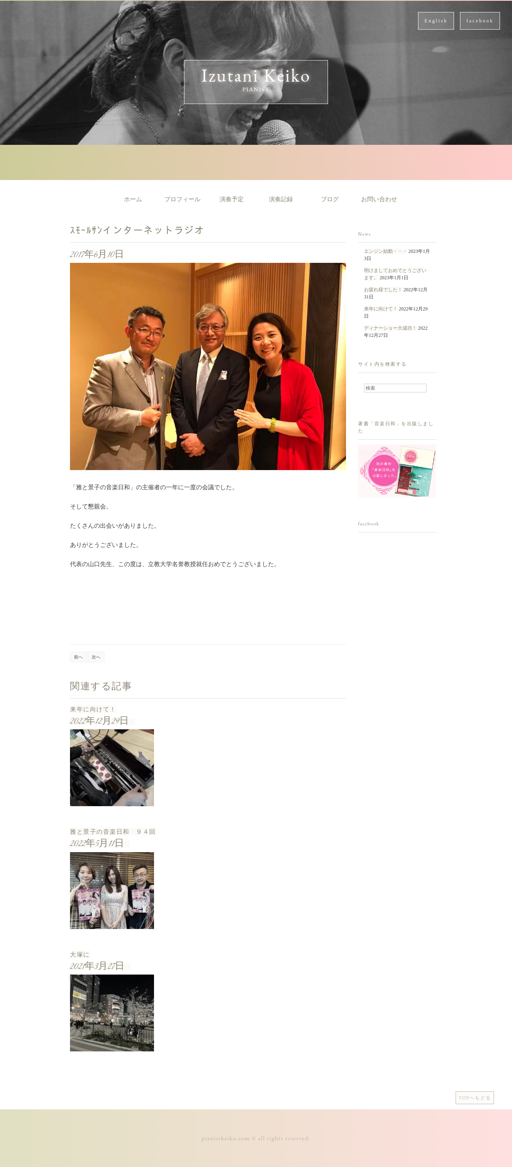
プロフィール (182, 199)
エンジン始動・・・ (385, 251)
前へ (78, 657)
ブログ (330, 199)
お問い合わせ (379, 199)
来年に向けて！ (93, 709)
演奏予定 (232, 199)
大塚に (80, 954)
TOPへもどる (474, 1098)
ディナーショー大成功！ (390, 328)
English (436, 21)
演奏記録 (281, 199)
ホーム (133, 199)
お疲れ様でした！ (383, 289)
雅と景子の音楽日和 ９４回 (113, 831)
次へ (96, 657)
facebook (480, 21)
